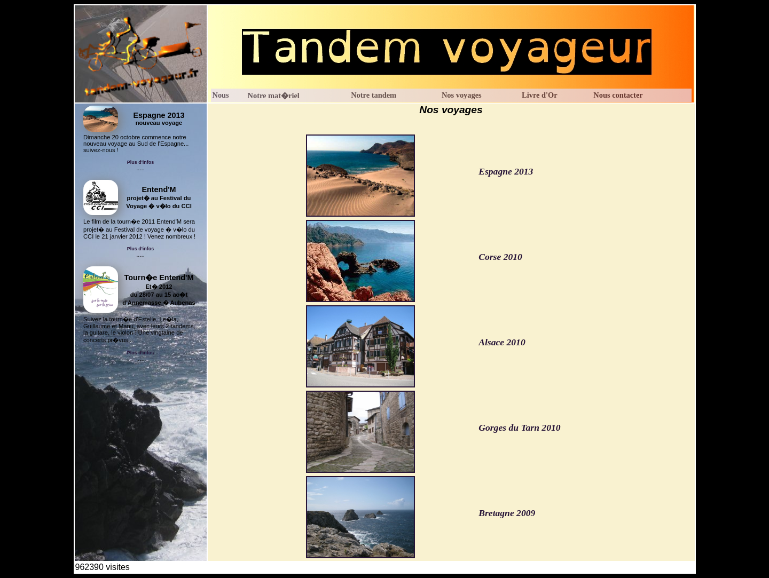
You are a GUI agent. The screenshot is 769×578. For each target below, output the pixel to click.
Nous (221, 95)
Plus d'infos (140, 162)
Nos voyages (462, 95)
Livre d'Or (540, 95)
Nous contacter (617, 95)
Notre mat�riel (274, 95)
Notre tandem (373, 95)
